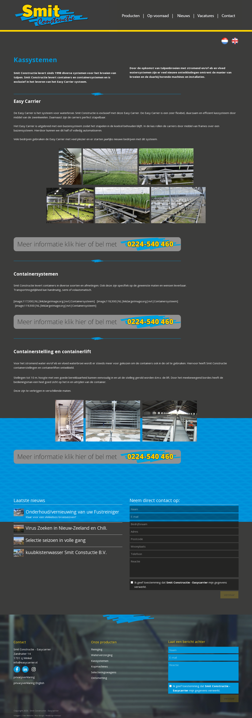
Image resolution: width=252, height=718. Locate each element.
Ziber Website (27, 715)
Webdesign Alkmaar (53, 715)
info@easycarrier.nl (25, 662)
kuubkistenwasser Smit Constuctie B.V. (66, 552)
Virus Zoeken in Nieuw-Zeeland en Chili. (66, 528)
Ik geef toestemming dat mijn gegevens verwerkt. (180, 585)
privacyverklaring (24, 677)
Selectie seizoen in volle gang (56, 540)
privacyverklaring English (29, 683)
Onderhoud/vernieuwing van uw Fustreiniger (72, 512)
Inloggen (17, 715)
